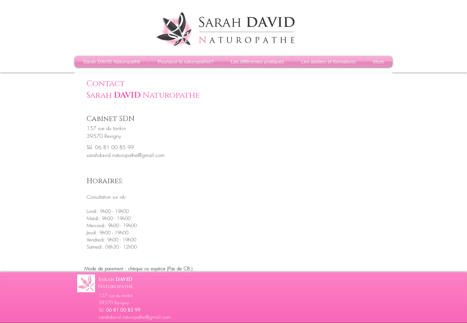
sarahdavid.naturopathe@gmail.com (126, 155)
